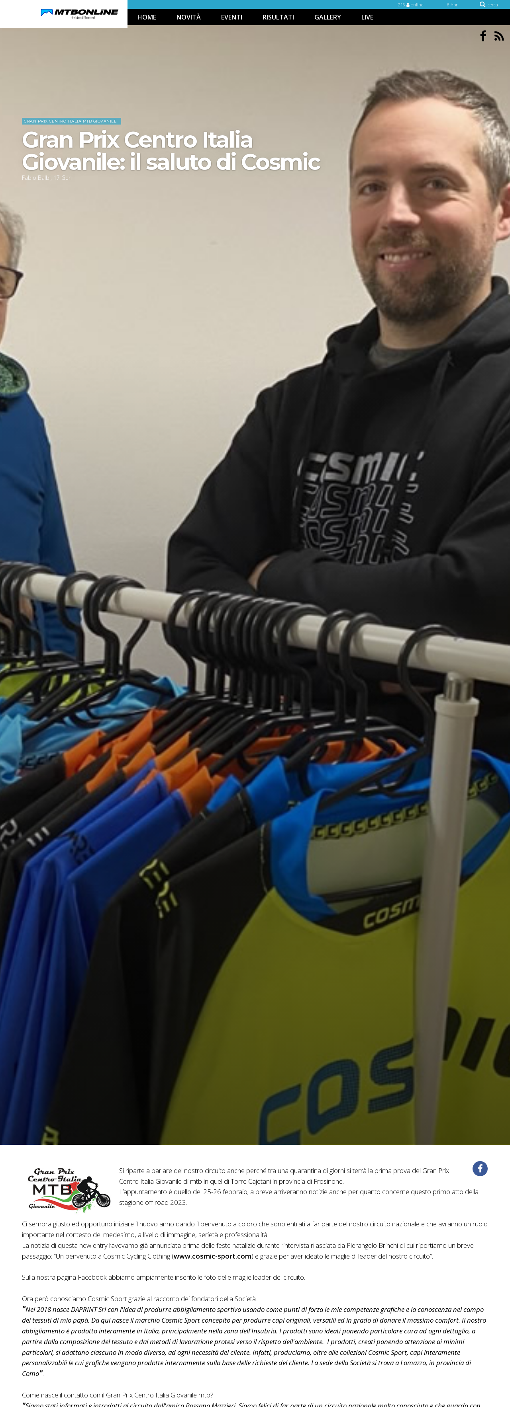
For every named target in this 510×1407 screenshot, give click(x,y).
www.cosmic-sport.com (212, 1256)
